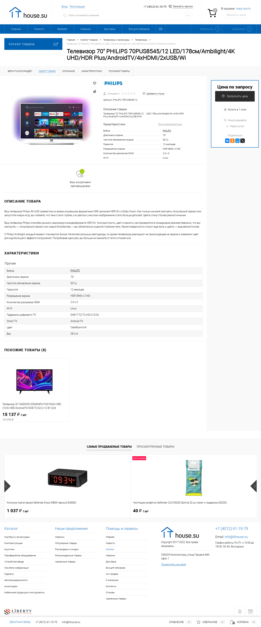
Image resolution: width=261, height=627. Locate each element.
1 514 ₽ (207, 511)
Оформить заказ (236, 14)
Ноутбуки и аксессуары (17, 537)
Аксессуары (11, 586)
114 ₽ (142, 511)
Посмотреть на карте (173, 564)
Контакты (111, 586)
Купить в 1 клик (235, 109)
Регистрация (77, 6)
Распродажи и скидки (66, 549)
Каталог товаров (33, 44)
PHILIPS (167, 130)
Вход (64, 6)
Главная (16, 29)
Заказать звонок (183, 6)
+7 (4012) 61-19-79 (46, 622)
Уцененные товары (65, 561)
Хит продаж (112, 574)
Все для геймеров (139, 29)
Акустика (9, 549)
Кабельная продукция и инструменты (24, 592)
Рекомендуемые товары (68, 555)
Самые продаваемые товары (109, 447)
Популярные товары (66, 543)
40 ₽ (77, 511)
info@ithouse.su (236, 537)
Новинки (85, 29)
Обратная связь (17, 622)
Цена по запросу (234, 87)
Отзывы (110, 592)
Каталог (62, 29)
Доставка (109, 29)
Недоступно (235, 126)
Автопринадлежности (16, 580)
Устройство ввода (14, 561)
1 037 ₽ (17, 511)
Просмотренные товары (155, 447)
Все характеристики (170, 124)
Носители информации (16, 567)
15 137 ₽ (34, 416)
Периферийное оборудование (20, 555)
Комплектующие (13, 543)
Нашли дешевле (234, 120)
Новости (39, 29)
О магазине (112, 580)
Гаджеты (9, 574)
